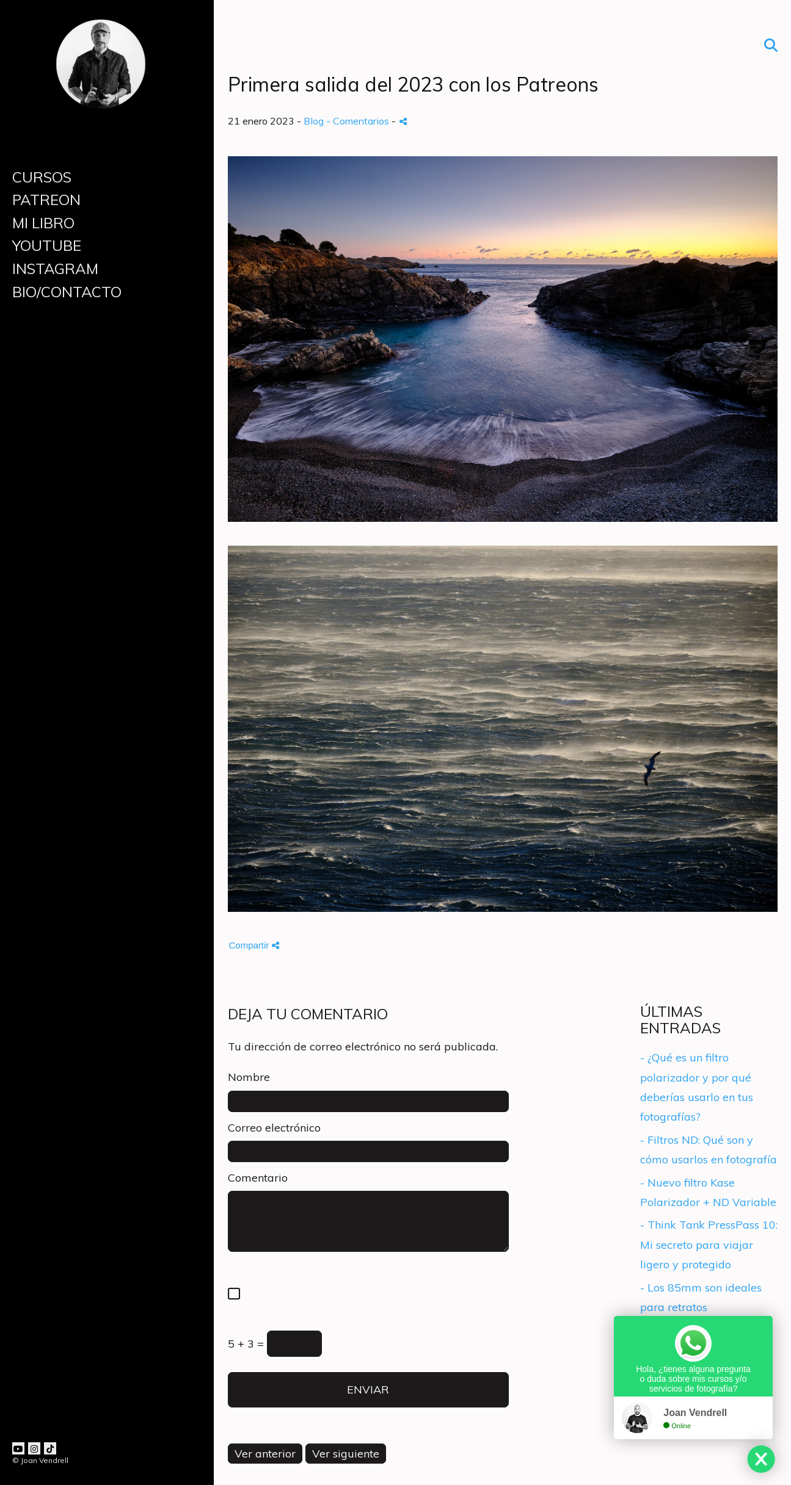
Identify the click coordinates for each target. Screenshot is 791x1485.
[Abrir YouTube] (18, 1448)
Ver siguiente (345, 1454)
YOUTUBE (46, 245)
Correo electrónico (274, 1128)
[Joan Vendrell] (100, 115)
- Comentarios (359, 121)
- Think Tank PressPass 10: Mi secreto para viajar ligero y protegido (709, 1244)
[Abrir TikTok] (50, 1448)
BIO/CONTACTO (67, 292)
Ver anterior (265, 1454)
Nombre (249, 1077)
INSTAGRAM (55, 268)
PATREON (46, 199)
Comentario (258, 1178)
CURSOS (41, 177)
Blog (314, 121)
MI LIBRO (43, 223)
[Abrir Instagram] (34, 1448)
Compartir (254, 945)
